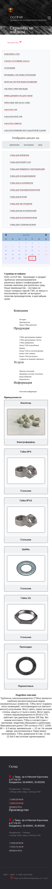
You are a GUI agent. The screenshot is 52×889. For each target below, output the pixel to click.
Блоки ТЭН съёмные (27, 353)
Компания (21, 310)
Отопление (9, 68)
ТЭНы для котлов (18, 197)
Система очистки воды (16, 89)
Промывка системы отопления (20, 75)
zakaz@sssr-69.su (15, 807)
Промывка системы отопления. (31, 374)
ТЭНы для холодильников (22, 176)
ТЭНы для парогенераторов (23, 218)
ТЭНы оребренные (26, 343)
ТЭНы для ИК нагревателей (23, 211)
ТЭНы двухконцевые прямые (30, 337)
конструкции (29, 145)
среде (40, 145)
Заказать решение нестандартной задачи (25, 130)
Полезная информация (28, 391)
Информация (23, 382)
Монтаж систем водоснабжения (20, 82)
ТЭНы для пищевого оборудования (27, 169)
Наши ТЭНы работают (28, 325)
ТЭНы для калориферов (21, 183)
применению (14, 145)
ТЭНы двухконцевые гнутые (30, 340)
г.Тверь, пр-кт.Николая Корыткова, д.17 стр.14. (30, 878)
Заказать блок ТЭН (13, 116)
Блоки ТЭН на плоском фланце (31, 351)
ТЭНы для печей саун (20, 162)
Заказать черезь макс (16, 40)
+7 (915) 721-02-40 (16, 803)
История (22, 319)
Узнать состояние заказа (17, 61)
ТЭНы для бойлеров (19, 155)
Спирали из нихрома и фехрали (31, 359)
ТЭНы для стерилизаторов (23, 225)
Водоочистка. (24, 379)
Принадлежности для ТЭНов (18, 96)
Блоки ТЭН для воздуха (28, 356)
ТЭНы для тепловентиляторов (25, 190)
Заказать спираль (13, 123)
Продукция (21, 328)
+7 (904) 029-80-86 (16, 799)
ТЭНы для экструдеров (21, 204)
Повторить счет (12, 54)
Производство (24, 322)
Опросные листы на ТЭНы (17, 103)
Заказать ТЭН (10, 110)
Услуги (19, 362)
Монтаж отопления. (27, 371)
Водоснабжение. (25, 377)
